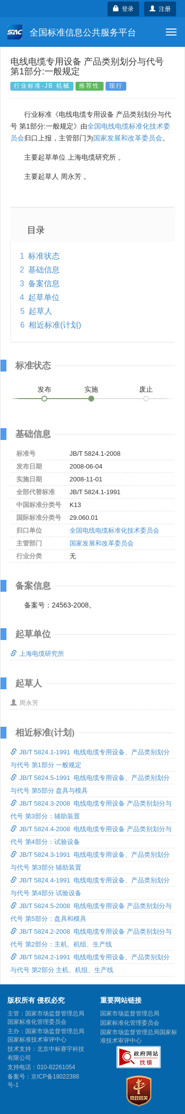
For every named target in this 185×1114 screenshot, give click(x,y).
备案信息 (44, 283)
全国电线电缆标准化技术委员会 (114, 530)
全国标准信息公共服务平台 (71, 32)
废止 (146, 389)
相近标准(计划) (55, 325)
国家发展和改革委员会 (127, 138)
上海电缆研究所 (37, 653)
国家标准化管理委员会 (129, 1022)
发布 (44, 389)
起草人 (40, 311)
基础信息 (44, 270)
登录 (123, 8)
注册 (160, 8)
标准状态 (44, 256)
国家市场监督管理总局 (129, 1013)
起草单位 (44, 297)
